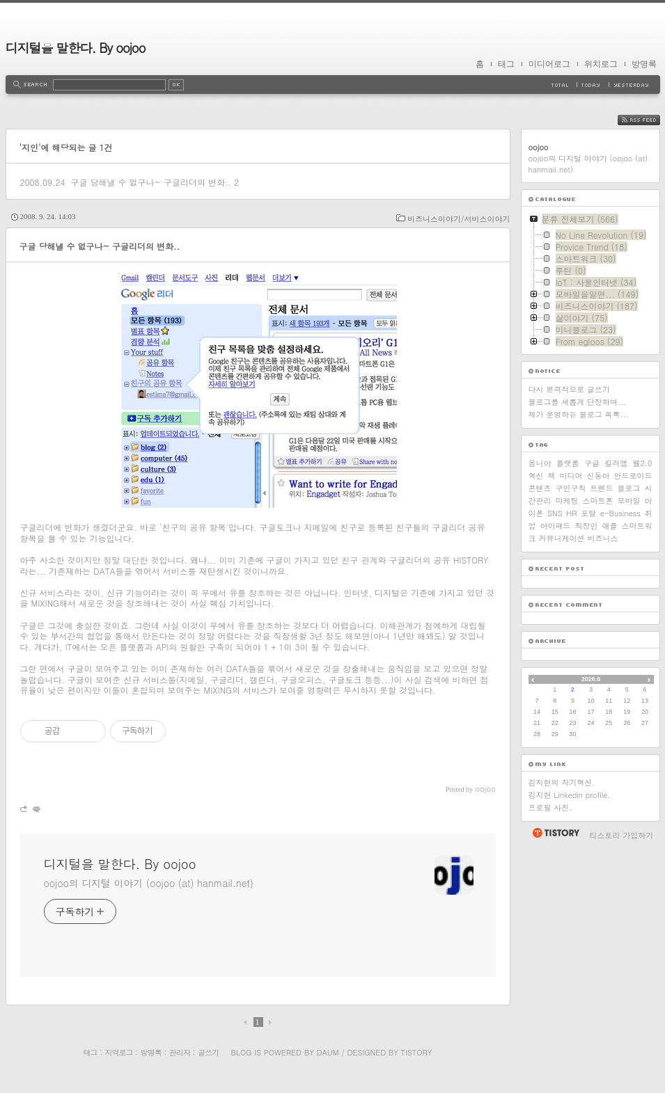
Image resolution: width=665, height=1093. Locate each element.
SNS (555, 513)
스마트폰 (598, 500)
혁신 (536, 475)
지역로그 (119, 1052)
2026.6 (591, 679)
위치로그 (601, 64)
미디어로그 (549, 64)
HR (571, 513)
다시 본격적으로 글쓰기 (569, 389)
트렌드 (601, 488)
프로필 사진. (550, 807)
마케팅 (567, 500)
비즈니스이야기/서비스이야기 (458, 219)
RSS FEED (649, 120)
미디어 (571, 475)
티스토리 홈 (555, 833)
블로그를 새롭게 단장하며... (578, 402)
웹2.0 (642, 463)
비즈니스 (603, 538)
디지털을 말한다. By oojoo (76, 47)
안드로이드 (633, 475)
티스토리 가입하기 (622, 835)
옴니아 (540, 463)
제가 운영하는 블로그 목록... (579, 414)
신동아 (598, 475)
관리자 (179, 1052)
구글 (592, 463)
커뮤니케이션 (562, 538)
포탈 (588, 513)
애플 (610, 525)
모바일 (629, 500)
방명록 (644, 64)
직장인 (586, 525)
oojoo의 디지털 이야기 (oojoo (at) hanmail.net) (148, 883)
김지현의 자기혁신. (562, 782)
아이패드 (555, 525)
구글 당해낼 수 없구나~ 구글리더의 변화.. (150, 182)
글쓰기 (208, 1052)
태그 (506, 64)
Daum (327, 1052)
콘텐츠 (540, 488)
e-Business (620, 513)
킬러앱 (615, 463)
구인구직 (571, 488)
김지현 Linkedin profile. (570, 795)
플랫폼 (567, 463)
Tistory (416, 1052)
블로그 (629, 488)
